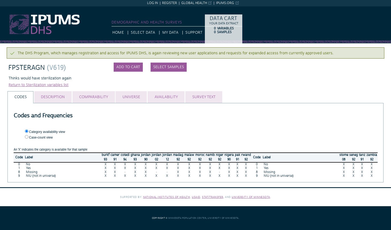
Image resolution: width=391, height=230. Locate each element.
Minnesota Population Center (187, 218)
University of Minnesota (251, 197)
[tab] (20, 97)
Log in (152, 3)
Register (169, 3)
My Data (170, 32)
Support (193, 32)
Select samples (168, 67)
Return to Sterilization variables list (38, 85)
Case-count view (41, 137)
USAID (196, 197)
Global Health (194, 3)
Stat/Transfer (212, 197)
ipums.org (225, 3)
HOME (118, 32)
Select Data (143, 32)
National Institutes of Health (166, 197)
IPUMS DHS (10, 8)
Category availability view (47, 132)
